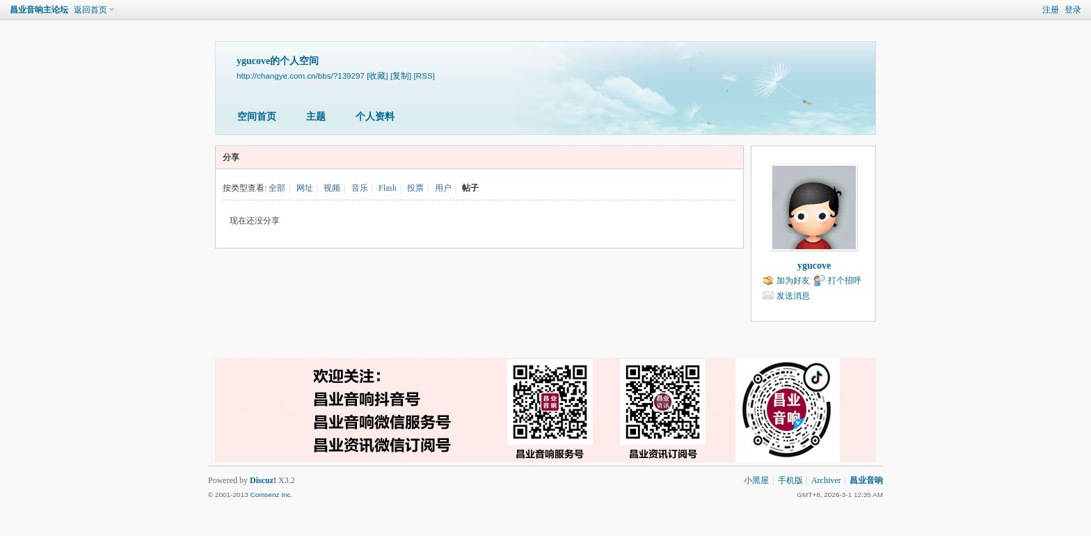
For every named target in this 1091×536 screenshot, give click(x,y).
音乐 (359, 188)
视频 (332, 188)
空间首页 (256, 116)
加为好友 (793, 280)
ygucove (814, 265)
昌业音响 (866, 480)
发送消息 (793, 296)
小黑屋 (756, 480)
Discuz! (263, 480)
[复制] (400, 75)
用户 (443, 188)
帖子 (470, 188)
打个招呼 (844, 280)
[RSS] (424, 75)
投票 (415, 188)
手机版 (790, 480)
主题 (316, 116)
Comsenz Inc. (271, 494)
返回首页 (90, 10)
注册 (1050, 10)
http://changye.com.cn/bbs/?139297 (301, 75)
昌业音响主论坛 (39, 10)
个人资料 (375, 116)
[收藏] (377, 75)
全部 (277, 188)
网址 (304, 188)
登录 (1073, 10)
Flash (388, 188)
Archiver (826, 480)
